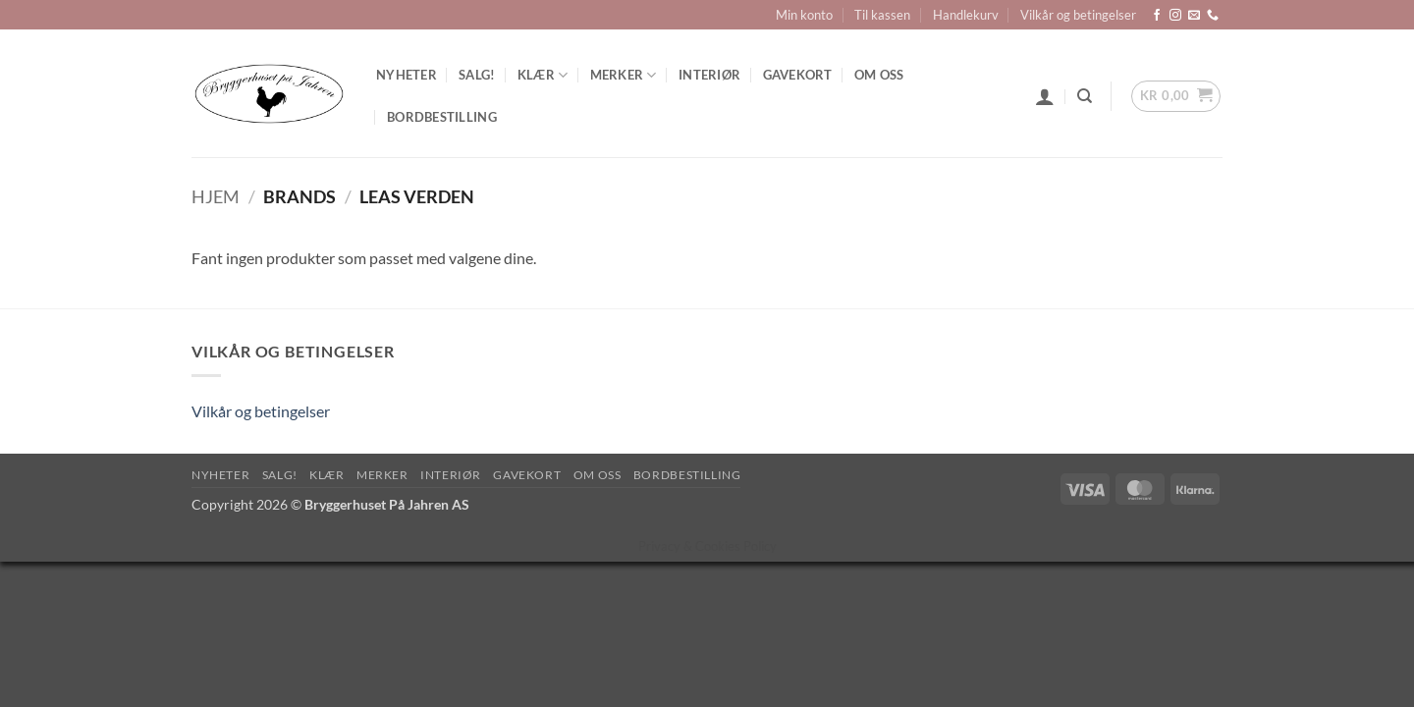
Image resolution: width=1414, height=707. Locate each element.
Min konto (804, 15)
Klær (542, 75)
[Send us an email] (1194, 16)
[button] (1045, 96)
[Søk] (1084, 96)
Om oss (879, 74)
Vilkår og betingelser (1078, 15)
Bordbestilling (442, 117)
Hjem (215, 196)
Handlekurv (966, 15)
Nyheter (406, 74)
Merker (623, 75)
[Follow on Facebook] (1157, 16)
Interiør (709, 74)
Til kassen (882, 15)
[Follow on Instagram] (1175, 16)
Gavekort (798, 74)
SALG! (477, 74)
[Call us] (1213, 16)
